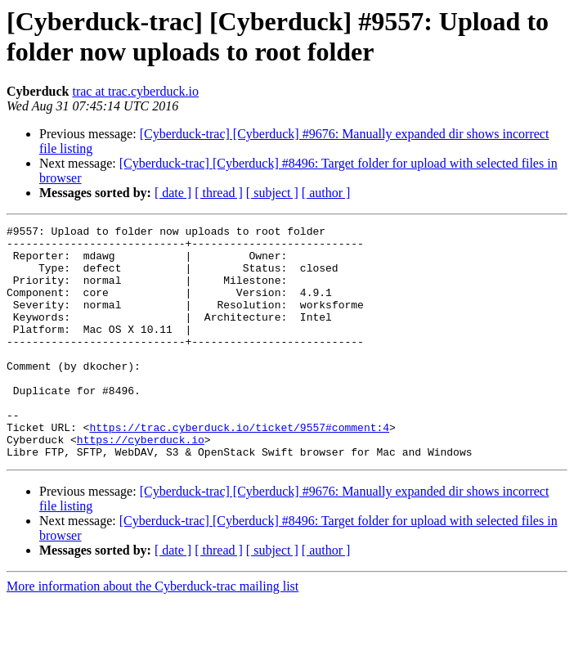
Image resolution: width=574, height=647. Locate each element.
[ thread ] (219, 193)
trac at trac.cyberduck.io (135, 91)
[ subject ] (272, 193)
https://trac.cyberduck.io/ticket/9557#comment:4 (239, 468)
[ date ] (173, 193)
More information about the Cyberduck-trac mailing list (152, 633)
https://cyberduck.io (140, 483)
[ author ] (326, 193)
